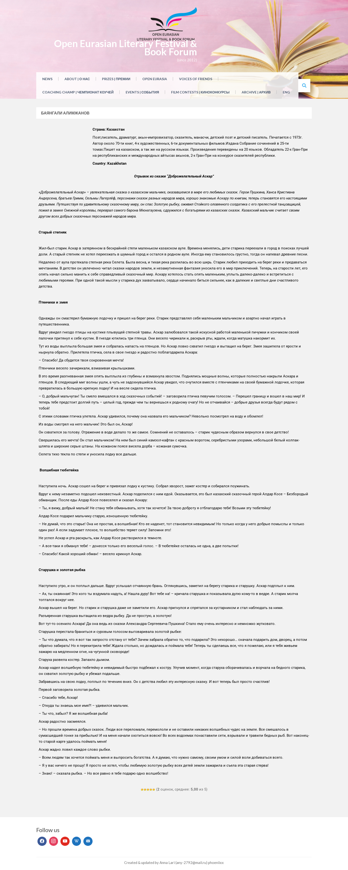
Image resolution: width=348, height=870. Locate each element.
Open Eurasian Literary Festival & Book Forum (125, 47)
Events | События (142, 92)
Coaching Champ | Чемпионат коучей (78, 92)
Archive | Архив (256, 92)
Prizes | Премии (116, 79)
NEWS (47, 79)
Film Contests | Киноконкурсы (200, 92)
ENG (286, 92)
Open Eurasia (154, 79)
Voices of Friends (195, 79)
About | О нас (77, 79)
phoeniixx (216, 862)
